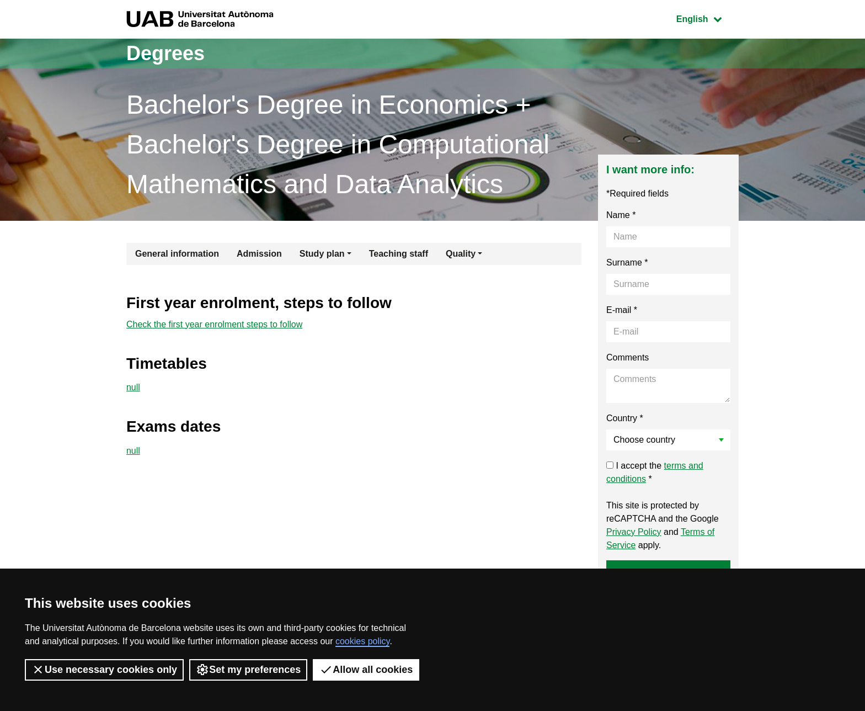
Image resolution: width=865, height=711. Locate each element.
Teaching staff (398, 253)
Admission (259, 253)
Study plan (322, 253)
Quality (461, 253)
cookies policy (362, 641)
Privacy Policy (633, 532)
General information (177, 253)
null (133, 387)
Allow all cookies (366, 669)
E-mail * (621, 310)
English (707, 18)
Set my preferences (248, 669)
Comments (627, 357)
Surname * (627, 262)
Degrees (165, 53)
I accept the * (654, 472)
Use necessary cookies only (104, 669)
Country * (624, 418)
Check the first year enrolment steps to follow (214, 324)
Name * (621, 215)
